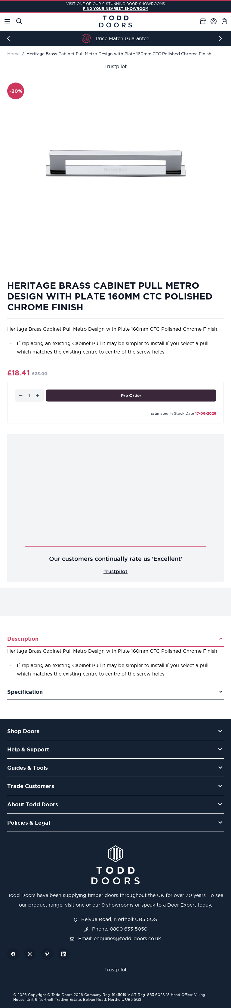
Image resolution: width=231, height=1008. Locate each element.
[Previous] (9, 38)
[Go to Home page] (115, 21)
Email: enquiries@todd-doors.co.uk (115, 938)
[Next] (221, 38)
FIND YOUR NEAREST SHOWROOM (115, 9)
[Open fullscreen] (115, 164)
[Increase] (38, 396)
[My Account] (214, 21)
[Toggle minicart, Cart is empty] (224, 21)
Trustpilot (115, 66)
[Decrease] (21, 396)
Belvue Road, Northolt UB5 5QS (115, 919)
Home (13, 53)
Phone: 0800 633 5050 (115, 928)
